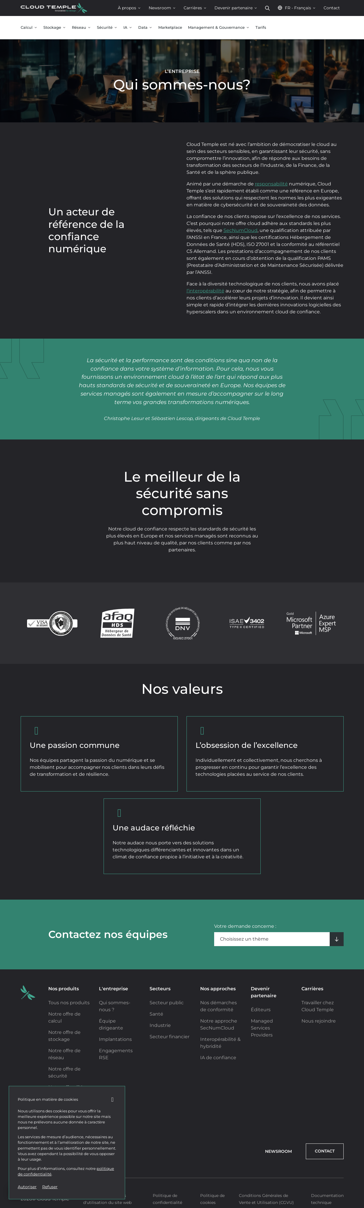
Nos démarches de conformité (218, 1006)
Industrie (160, 1025)
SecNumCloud (240, 230)
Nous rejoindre (318, 1021)
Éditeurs (261, 1009)
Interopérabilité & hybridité (220, 1043)
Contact (332, 7)
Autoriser (27, 1186)
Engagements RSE (116, 1054)
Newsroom (162, 7)
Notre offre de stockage (64, 1036)
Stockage (54, 27)
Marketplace (170, 27)
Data (145, 27)
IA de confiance (218, 1057)
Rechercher (267, 8)
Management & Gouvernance (219, 27)
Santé (156, 1014)
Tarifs (260, 27)
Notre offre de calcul (64, 1017)
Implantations (115, 1039)
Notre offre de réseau (64, 1054)
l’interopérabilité (205, 291)
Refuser (50, 1186)
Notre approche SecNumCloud (218, 1024)
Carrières (195, 7)
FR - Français (296, 7)
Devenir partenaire (236, 7)
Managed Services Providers (262, 1028)
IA (127, 27)
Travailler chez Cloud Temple (317, 1006)
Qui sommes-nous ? (114, 1006)
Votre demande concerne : (245, 926)
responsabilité (271, 184)
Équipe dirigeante (111, 1024)
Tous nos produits (69, 1002)
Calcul (29, 27)
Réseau (81, 27)
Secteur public (167, 1002)
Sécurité (107, 27)
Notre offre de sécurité (64, 1072)
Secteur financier (169, 1036)
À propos (129, 7)
